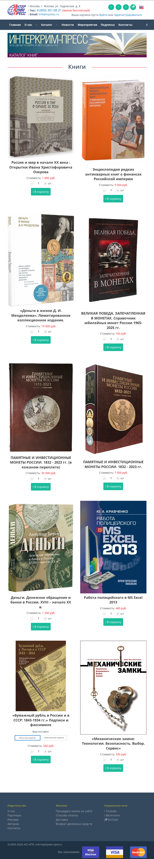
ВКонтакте (113, 815)
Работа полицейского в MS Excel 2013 (113, 599)
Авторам (13, 823)
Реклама (13, 819)
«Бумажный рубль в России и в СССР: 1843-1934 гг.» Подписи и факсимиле (40, 720)
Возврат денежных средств (74, 823)
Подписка (108, 24)
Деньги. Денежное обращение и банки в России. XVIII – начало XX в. (40, 602)
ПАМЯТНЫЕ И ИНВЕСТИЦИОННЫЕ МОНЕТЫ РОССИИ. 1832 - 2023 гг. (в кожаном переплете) (41, 462)
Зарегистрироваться (128, 14)
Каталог (49, 24)
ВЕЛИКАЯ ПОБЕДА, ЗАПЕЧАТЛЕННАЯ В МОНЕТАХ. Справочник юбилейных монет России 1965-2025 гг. (113, 320)
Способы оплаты (67, 815)
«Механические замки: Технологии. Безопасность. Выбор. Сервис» (113, 743)
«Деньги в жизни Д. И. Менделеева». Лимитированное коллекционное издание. (41, 315)
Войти (103, 14)
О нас (31, 24)
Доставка (62, 819)
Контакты (125, 24)
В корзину (41, 191)
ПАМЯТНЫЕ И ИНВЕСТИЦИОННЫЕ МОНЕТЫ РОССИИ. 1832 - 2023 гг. (113, 464)
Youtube (111, 811)
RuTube (113, 819)
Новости (68, 24)
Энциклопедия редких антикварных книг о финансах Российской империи (113, 174)
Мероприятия (87, 24)
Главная (15, 24)
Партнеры (14, 815)
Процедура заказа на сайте (74, 811)
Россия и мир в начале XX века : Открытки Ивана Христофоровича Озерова (40, 167)
